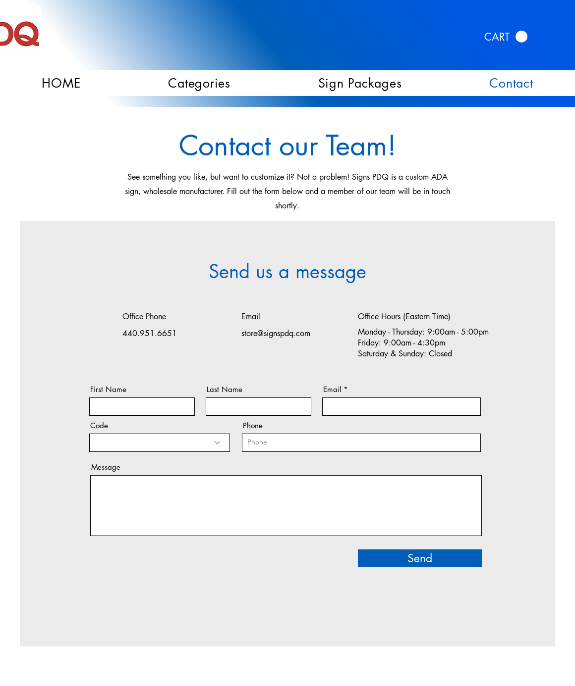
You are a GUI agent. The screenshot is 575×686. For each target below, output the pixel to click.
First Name (108, 389)
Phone (253, 425)
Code (99, 425)
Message (105, 467)
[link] (505, 37)
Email (332, 389)
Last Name (224, 389)
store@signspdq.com (275, 333)
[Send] (420, 558)
